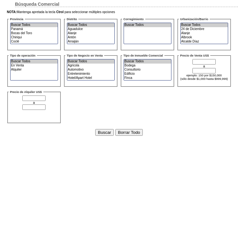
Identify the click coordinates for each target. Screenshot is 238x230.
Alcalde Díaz (205, 42)
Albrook (205, 37)
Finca (148, 78)
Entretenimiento (91, 74)
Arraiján (91, 42)
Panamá (35, 29)
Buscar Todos (35, 25)
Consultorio (148, 70)
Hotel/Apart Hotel (91, 78)
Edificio (148, 74)
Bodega (148, 66)
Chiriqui (35, 37)
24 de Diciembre (205, 29)
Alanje (91, 33)
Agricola (91, 66)
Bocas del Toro (35, 33)
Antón (91, 37)
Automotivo (91, 70)
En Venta (35, 66)
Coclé (35, 42)
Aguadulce (91, 29)
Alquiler (35, 70)
